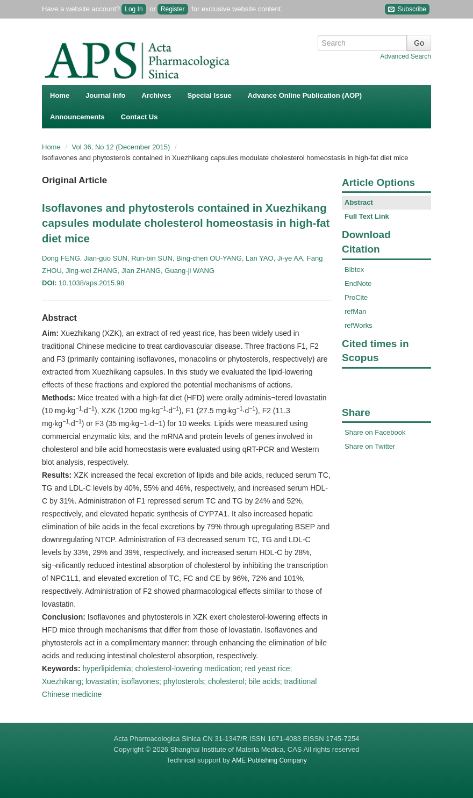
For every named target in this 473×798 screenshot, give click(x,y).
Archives (156, 95)
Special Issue (209, 95)
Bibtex (354, 269)
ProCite (356, 297)
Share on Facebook (375, 432)
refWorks (358, 325)
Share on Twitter (370, 446)
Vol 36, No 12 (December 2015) (122, 147)
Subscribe (407, 9)
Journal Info (105, 95)
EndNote (358, 283)
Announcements (77, 117)
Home (59, 95)
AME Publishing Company (269, 760)
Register (173, 9)
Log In (133, 9)
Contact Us (139, 117)
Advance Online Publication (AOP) (305, 95)
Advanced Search (405, 56)
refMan (355, 311)
